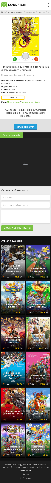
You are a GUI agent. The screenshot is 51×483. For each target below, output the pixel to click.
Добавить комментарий (17, 228)
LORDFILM (5, 12)
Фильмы (26, 474)
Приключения (27, 102)
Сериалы (27, 478)
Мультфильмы (16, 12)
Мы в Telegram (25, 127)
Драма (37, 102)
